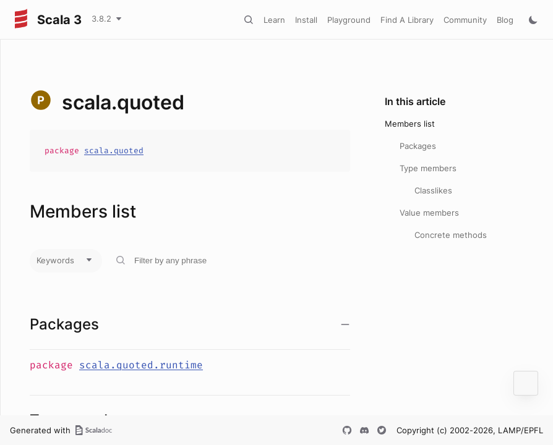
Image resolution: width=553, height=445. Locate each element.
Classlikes (433, 190)
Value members (429, 213)
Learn (274, 20)
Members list (410, 124)
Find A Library (407, 20)
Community (465, 20)
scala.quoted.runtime (141, 364)
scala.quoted (114, 150)
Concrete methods (450, 235)
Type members (428, 168)
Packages (418, 146)
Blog (505, 20)
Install (306, 20)
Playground (349, 20)
